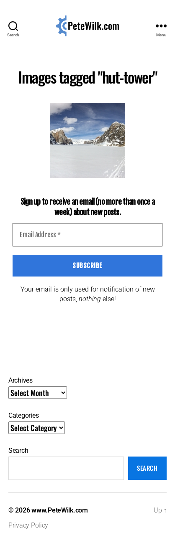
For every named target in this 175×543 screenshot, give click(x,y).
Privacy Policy (28, 525)
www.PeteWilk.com (59, 510)
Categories (23, 415)
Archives (20, 380)
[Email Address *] (87, 234)
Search (18, 450)
